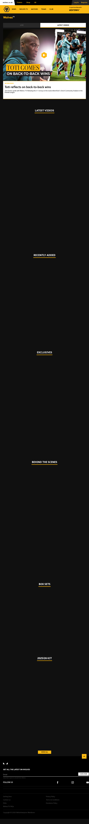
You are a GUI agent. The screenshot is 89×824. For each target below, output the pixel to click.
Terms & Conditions (52, 800)
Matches (34, 9)
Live (21, 25)
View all (46, 752)
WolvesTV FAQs (8, 806)
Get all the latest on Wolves (16, 770)
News (14, 9)
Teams (43, 9)
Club (51, 9)
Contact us (7, 800)
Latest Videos (63, 25)
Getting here (7, 796)
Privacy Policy (50, 796)
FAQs (5, 803)
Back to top (84, 756)
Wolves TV (23, 9)
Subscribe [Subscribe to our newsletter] (83, 774)
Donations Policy (51, 803)
